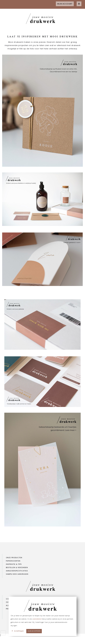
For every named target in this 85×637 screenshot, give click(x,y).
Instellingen (19, 631)
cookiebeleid (37, 619)
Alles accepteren (34, 631)
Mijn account (64, 3)
